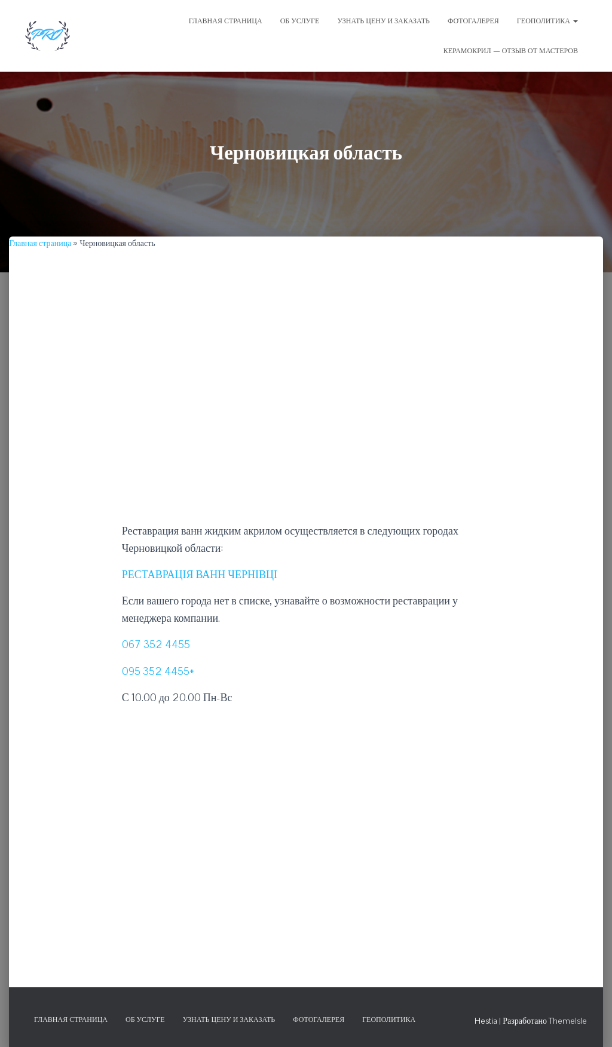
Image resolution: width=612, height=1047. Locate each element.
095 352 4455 (155, 671)
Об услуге (145, 1019)
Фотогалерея (318, 1019)
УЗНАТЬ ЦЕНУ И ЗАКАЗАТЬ (383, 21)
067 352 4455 (156, 644)
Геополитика (547, 21)
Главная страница (40, 243)
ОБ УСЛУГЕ (300, 21)
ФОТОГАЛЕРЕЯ (473, 21)
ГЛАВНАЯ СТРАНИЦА (225, 21)
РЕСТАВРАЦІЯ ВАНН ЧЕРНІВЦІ (199, 574)
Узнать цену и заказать (229, 1019)
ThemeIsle (568, 1020)
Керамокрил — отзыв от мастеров (510, 51)
